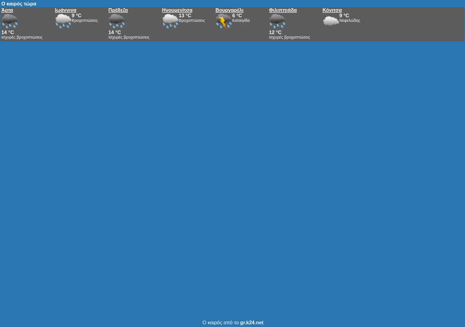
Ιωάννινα (65, 10)
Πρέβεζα (118, 10)
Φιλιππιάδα (283, 10)
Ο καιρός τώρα (18, 3)
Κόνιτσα (332, 10)
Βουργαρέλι (229, 10)
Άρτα (7, 10)
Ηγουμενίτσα (177, 10)
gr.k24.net (251, 322)
